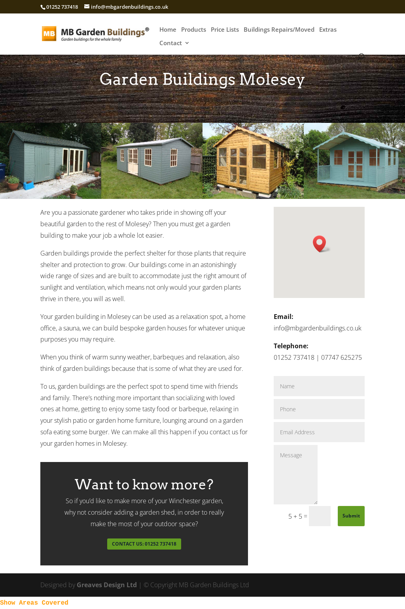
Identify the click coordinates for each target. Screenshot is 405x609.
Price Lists (225, 30)
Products (193, 30)
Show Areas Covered (34, 603)
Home (167, 30)
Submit (351, 515)
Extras (328, 30)
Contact (170, 43)
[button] (322, 243)
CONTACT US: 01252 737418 (144, 543)
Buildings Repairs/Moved (279, 30)
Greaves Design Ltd (107, 584)
